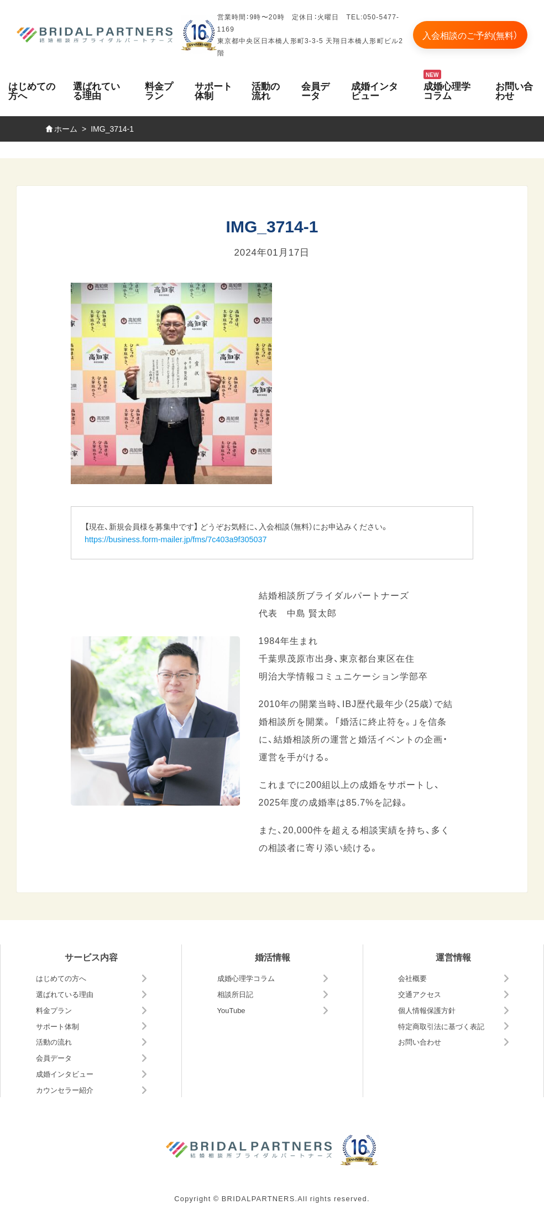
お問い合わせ (514, 90)
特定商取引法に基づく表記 (441, 1026)
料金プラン (159, 90)
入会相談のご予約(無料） (470, 34)
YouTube (231, 1010)
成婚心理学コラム (446, 90)
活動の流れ (266, 90)
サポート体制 (213, 90)
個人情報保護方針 (427, 1010)
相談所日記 (235, 994)
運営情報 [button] (453, 956)
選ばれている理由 (96, 90)
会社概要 (412, 978)
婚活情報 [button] (272, 956)
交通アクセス (419, 994)
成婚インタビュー (374, 90)
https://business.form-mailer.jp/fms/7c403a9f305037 (176, 539)
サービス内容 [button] (91, 956)
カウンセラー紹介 (64, 1089)
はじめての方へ (31, 90)
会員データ (315, 90)
